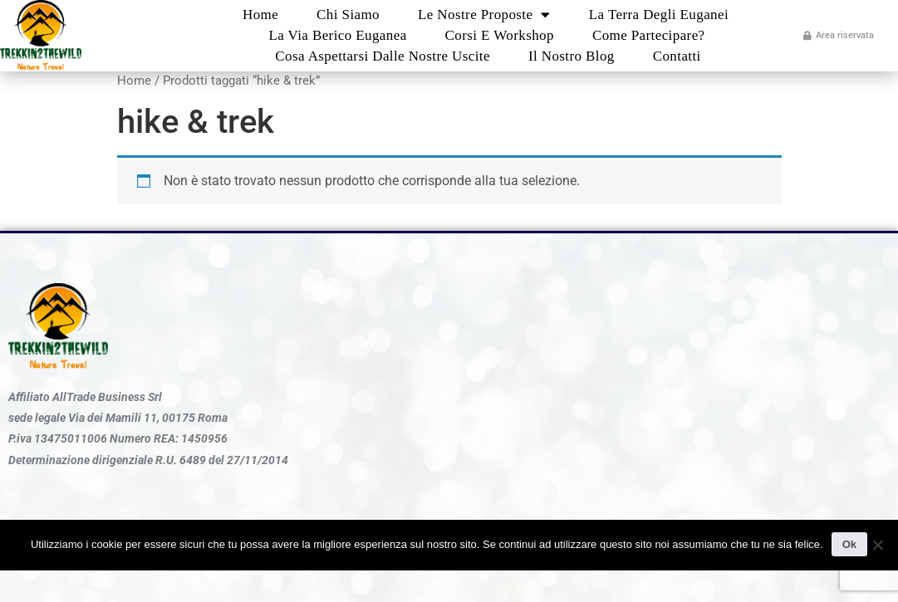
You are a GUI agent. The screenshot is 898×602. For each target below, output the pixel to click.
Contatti (677, 56)
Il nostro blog (571, 56)
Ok (849, 544)
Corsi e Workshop (499, 35)
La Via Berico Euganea (337, 35)
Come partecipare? (648, 35)
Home (260, 14)
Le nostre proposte (484, 14)
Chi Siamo (348, 14)
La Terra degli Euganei (659, 14)
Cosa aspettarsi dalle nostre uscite (382, 56)
